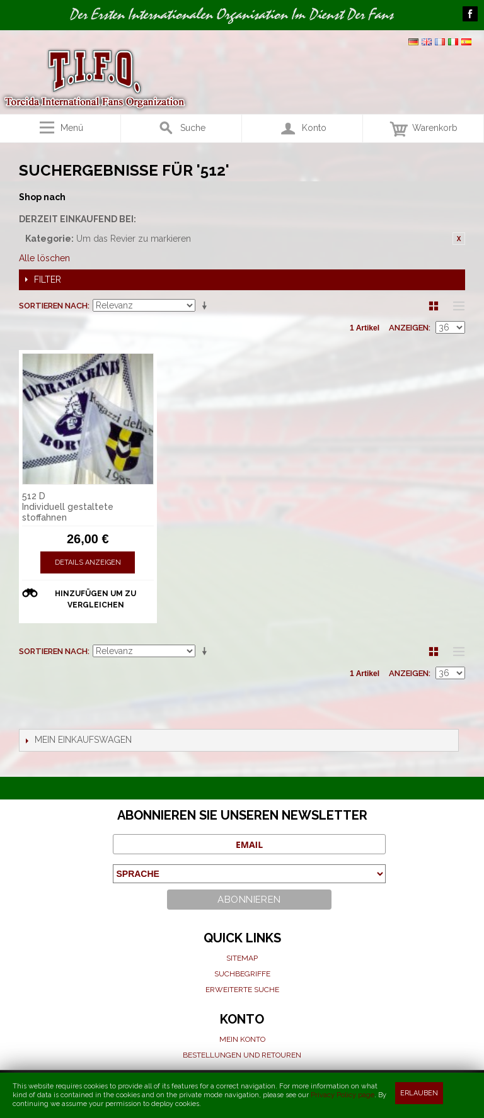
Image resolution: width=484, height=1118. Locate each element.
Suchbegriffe (242, 973)
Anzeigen (409, 327)
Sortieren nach (53, 305)
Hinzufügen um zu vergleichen (95, 599)
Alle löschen (44, 258)
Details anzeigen (88, 562)
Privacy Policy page (342, 1095)
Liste (455, 305)
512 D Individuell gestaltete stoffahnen (67, 506)
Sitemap (242, 958)
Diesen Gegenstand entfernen (458, 238)
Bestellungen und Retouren (242, 1055)
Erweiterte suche (242, 989)
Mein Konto (242, 1039)
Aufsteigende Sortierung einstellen (206, 305)
